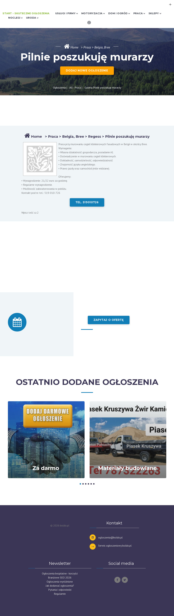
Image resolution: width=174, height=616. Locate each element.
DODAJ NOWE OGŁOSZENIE (87, 70)
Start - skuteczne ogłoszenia (26, 13)
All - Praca (75, 87)
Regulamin (60, 593)
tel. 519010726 (87, 202)
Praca (138, 13)
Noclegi (14, 17)
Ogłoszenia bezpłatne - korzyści (60, 573)
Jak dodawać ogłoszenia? (60, 585)
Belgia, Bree (73, 136)
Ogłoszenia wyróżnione (60, 581)
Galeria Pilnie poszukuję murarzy (103, 87)
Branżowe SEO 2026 (59, 577)
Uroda (31, 17)
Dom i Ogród (118, 13)
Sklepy (154, 13)
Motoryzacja (92, 13)
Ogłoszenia (59, 87)
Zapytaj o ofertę (108, 320)
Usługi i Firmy (65, 13)
